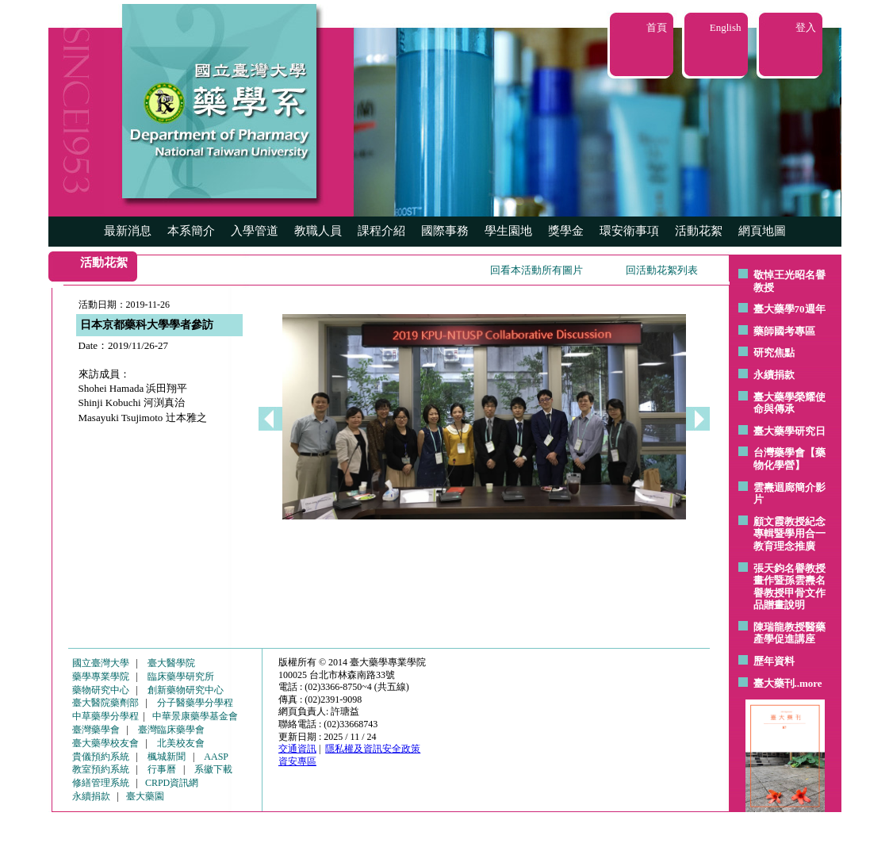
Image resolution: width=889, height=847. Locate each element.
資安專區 (297, 761)
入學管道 (254, 230)
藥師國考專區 (784, 331)
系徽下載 (213, 769)
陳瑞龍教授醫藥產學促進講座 (789, 633)
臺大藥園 (145, 796)
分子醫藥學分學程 (195, 702)
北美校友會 (181, 743)
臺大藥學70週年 (789, 309)
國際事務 (445, 230)
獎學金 (566, 230)
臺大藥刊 (774, 683)
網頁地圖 (762, 230)
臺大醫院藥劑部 (105, 702)
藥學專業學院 (100, 676)
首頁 (656, 27)
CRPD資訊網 (171, 782)
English (725, 27)
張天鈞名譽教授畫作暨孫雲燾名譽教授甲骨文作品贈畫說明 (789, 586)
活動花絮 (698, 230)
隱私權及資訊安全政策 (372, 748)
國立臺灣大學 (100, 663)
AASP (216, 756)
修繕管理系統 (100, 782)
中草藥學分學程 (105, 716)
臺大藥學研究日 (789, 431)
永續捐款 (774, 375)
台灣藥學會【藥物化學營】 (789, 458)
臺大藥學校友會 (105, 743)
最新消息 (127, 230)
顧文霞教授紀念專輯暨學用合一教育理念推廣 (789, 533)
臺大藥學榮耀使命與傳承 (789, 403)
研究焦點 (774, 352)
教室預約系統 (100, 769)
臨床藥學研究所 (181, 676)
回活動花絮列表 (662, 270)
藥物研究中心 (100, 690)
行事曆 (162, 769)
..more (808, 683)
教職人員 (318, 230)
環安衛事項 (629, 230)
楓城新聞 (167, 756)
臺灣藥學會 (96, 729)
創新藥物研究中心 (186, 690)
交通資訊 (297, 748)
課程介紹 (381, 230)
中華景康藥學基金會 (195, 716)
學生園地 (508, 230)
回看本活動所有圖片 (536, 270)
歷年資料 (774, 661)
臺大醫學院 (171, 663)
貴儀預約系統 (100, 756)
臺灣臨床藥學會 (171, 729)
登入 (805, 27)
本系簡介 (191, 230)
